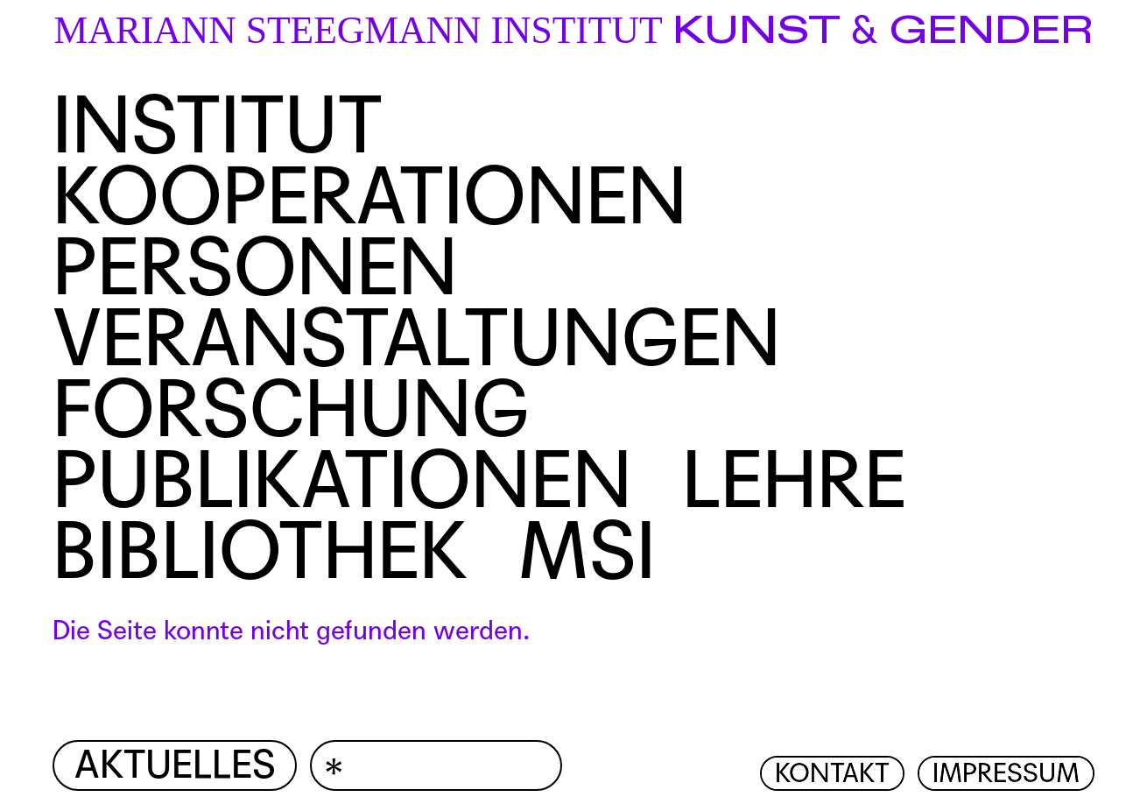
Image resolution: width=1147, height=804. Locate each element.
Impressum (1006, 773)
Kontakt (832, 773)
